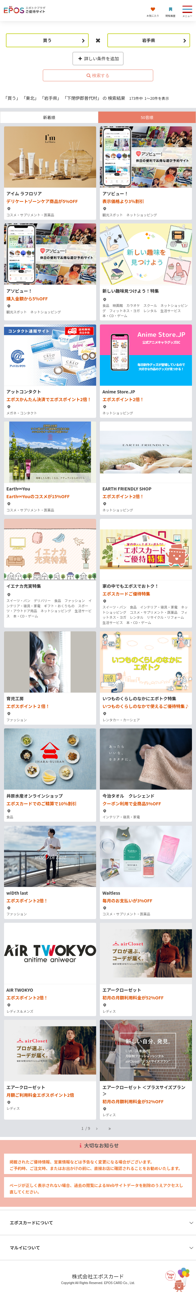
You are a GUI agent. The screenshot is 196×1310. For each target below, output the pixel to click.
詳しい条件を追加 (98, 58)
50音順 (147, 117)
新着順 (49, 117)
